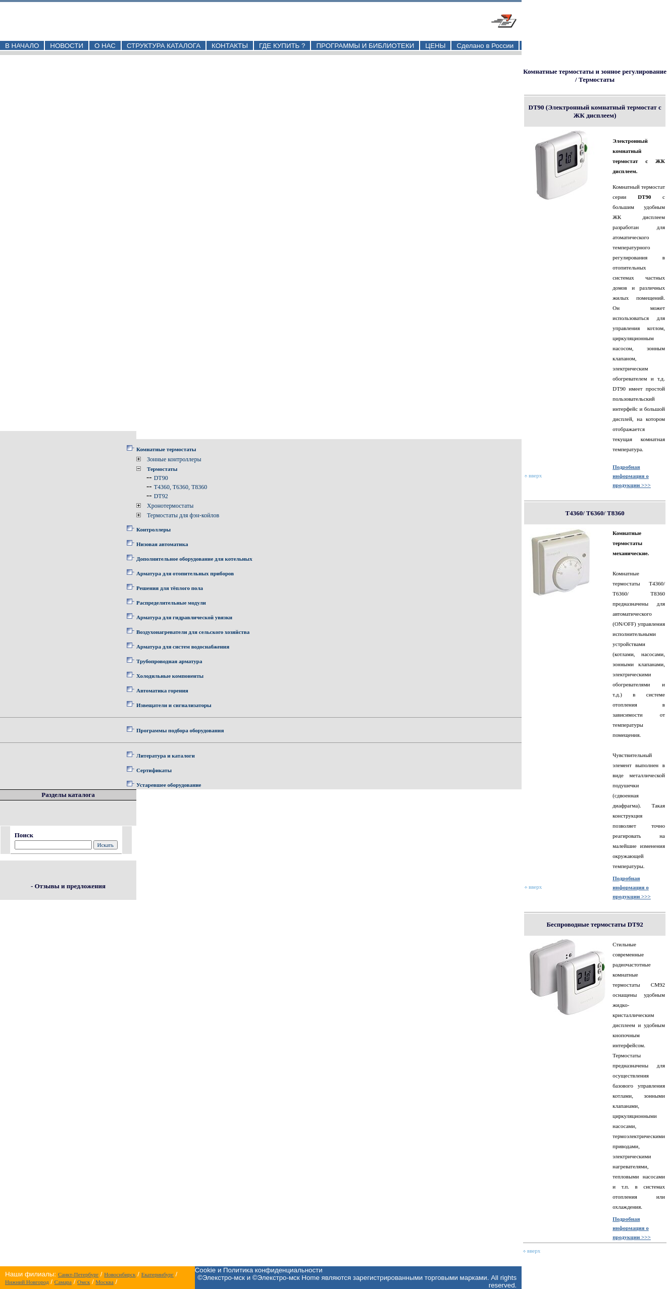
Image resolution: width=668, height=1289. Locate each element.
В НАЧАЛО (22, 45)
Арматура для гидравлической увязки (184, 617)
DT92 (161, 496)
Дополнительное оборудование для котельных (194, 559)
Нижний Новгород (27, 1282)
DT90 (161, 477)
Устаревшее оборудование (168, 785)
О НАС (105, 45)
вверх (533, 475)
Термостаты (162, 469)
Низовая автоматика (162, 544)
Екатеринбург (157, 1274)
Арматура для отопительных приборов (185, 573)
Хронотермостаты (170, 505)
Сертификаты (154, 770)
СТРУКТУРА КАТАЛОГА (163, 45)
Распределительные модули (171, 603)
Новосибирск (119, 1274)
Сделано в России (484, 45)
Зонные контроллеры (174, 459)
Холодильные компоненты (169, 676)
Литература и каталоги (165, 756)
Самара (63, 1282)
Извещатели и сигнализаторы (174, 705)
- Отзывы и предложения (68, 886)
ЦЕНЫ (435, 45)
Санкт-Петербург (78, 1274)
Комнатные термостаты (166, 449)
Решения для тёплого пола (169, 588)
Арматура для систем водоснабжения (182, 646)
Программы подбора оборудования (180, 730)
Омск (83, 1282)
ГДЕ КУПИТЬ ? (282, 45)
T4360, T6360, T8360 (181, 487)
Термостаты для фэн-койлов (183, 515)
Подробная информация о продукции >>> (631, 476)
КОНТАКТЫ (230, 45)
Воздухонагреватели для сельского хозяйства (192, 632)
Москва (104, 1282)
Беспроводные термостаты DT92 (595, 924)
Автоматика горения (162, 690)
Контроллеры (153, 529)
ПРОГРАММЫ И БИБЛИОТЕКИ (365, 45)
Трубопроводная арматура (169, 661)
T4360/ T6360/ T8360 (594, 513)
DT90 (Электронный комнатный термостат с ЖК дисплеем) (595, 111)
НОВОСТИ (66, 45)
